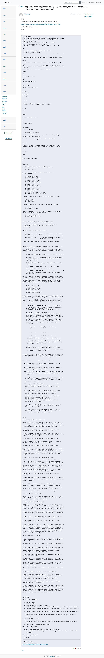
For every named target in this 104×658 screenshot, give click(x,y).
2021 (4, 41)
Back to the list (87, 16)
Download (9, 138)
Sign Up (98, 2)
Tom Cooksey (27, 14)
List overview (8, 132)
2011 (4, 126)
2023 (4, 28)
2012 (4, 120)
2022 (4, 34)
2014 (4, 85)
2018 (4, 60)
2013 (4, 91)
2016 (4, 72)
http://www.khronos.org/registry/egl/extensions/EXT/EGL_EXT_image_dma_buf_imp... (40, 24)
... (21, 34)
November (4, 98)
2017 (4, 66)
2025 (4, 15)
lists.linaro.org (7, 2)
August (4, 102)
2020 (4, 47)
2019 (4, 53)
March (3, 110)
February (4, 112)
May (3, 107)
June (3, 106)
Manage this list (86, 2)
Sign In (93, 2)
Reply (22, 650)
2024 (4, 21)
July (3, 104)
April (3, 109)
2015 (4, 79)
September (4, 101)
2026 (4, 9)
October (4, 99)
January (4, 113)
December (4, 96)
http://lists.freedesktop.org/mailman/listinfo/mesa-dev (35, 644)
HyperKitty (51, 656)
